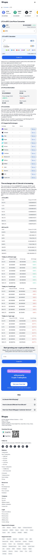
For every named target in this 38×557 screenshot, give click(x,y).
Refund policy (5, 515)
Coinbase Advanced (27, 527)
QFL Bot (5, 464)
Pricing (3, 479)
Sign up (33, 129)
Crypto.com (5, 530)
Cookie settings (5, 522)
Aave (4, 539)
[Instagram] (19, 446)
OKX (9, 532)
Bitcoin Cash (18, 541)
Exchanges (4, 488)
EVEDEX (11, 530)
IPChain (24, 546)
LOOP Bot (5, 462)
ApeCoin (15, 539)
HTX (27, 530)
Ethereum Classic (12, 546)
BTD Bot (5, 460)
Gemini (22, 530)
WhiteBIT (20, 532)
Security (4, 500)
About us (4, 498)
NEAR (13, 548)
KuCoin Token (31, 546)
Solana (16, 551)
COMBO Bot (6, 468)
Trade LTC (19, 57)
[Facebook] (11, 446)
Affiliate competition (6, 504)
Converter (6, 7)
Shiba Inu (10, 551)
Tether (21, 551)
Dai (14, 543)
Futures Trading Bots (7, 466)
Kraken (31, 530)
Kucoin (4, 532)
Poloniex (14, 532)
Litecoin (8, 548)
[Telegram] (3, 446)
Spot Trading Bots (6, 454)
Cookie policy (5, 517)
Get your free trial (19, 384)
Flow (19, 546)
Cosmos (4, 543)
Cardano (25, 541)
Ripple (30, 548)
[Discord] (23, 446)
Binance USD (5, 541)
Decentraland (20, 543)
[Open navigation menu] (34, 2)
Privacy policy (5, 513)
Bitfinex (14, 527)
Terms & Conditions (6, 511)
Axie (26, 539)
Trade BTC (19, 361)
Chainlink (31, 541)
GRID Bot (5, 456)
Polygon (24, 548)
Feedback (4, 492)
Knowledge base (6, 486)
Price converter (5, 490)
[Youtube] (7, 446)
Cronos (10, 543)
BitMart (25, 532)
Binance (8, 527)
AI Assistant (4, 473)
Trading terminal (5, 475)
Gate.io (16, 530)
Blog (3, 484)
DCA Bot (5, 458)
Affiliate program (5, 502)
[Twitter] (15, 446)
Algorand (9, 539)
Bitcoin (11, 541)
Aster (4, 527)
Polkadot (19, 548)
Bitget (19, 527)
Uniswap (4, 553)
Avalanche (21, 539)
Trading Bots (5, 452)
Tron (26, 551)
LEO (3, 548)
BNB (31, 539)
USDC (30, 551)
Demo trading (5, 477)
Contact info (4, 506)
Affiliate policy (5, 520)
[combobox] (19, 31)
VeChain (10, 553)
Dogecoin (27, 543)
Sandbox (4, 551)
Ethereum (5, 546)
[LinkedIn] (27, 446)
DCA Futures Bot (7, 470)
